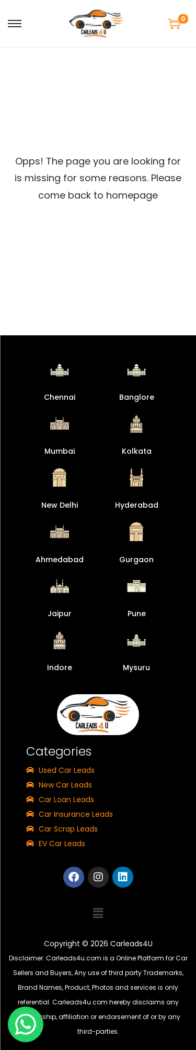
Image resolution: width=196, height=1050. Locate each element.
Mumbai (59, 451)
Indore (59, 667)
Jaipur (60, 613)
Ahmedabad (60, 559)
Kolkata (137, 451)
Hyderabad (136, 505)
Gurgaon (136, 559)
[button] (98, 913)
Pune (137, 613)
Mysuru (136, 667)
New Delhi (59, 505)
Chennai (59, 397)
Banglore (136, 397)
